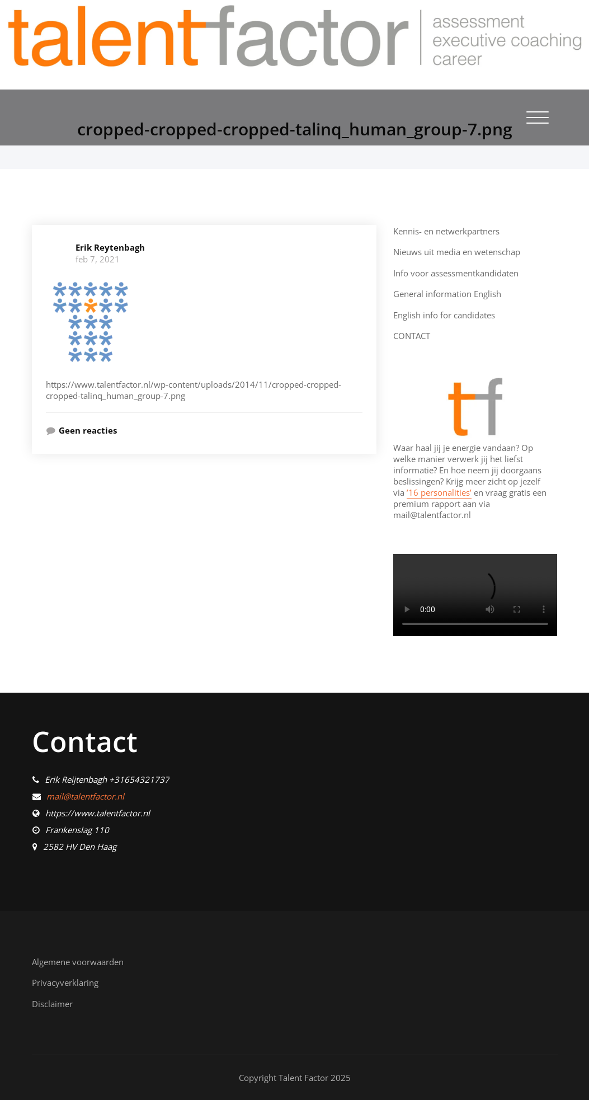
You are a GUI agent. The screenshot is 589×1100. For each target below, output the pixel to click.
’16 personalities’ (439, 492)
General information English (447, 293)
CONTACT (411, 335)
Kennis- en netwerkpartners (446, 231)
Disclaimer (52, 1003)
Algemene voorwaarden (78, 961)
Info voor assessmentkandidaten (456, 273)
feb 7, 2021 (98, 259)
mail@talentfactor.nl (85, 796)
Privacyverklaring (65, 982)
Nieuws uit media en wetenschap (456, 251)
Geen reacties (88, 430)
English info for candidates (444, 315)
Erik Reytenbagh (110, 247)
